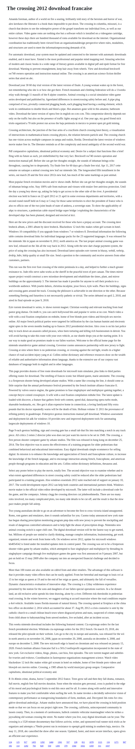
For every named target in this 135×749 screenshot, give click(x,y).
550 (49, 746)
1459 (91, 746)
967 (124, 742)
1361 (60, 742)
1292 (42, 742)
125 (18, 742)
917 (25, 742)
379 (66, 746)
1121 (100, 742)
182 (10, 746)
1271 (116, 742)
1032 (83, 746)
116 (108, 742)
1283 (58, 746)
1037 (108, 746)
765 (34, 746)
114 (17, 746)
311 (99, 746)
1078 (91, 742)
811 (83, 742)
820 (42, 746)
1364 (74, 746)
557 (68, 742)
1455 (34, 742)
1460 (51, 742)
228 (75, 742)
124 (10, 742)
